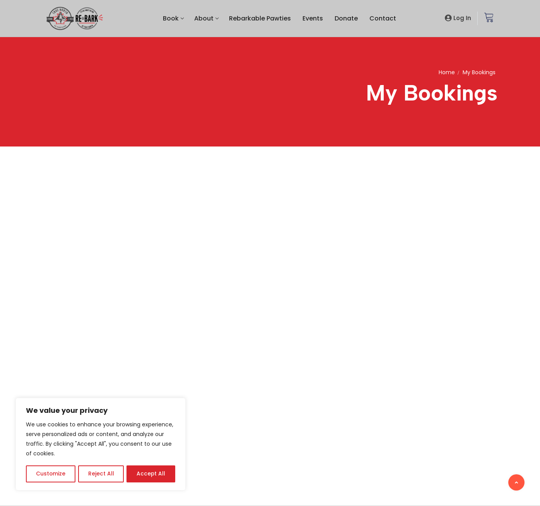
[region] (100, 445)
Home (447, 72)
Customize (50, 474)
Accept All (151, 474)
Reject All (101, 474)
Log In (462, 18)
